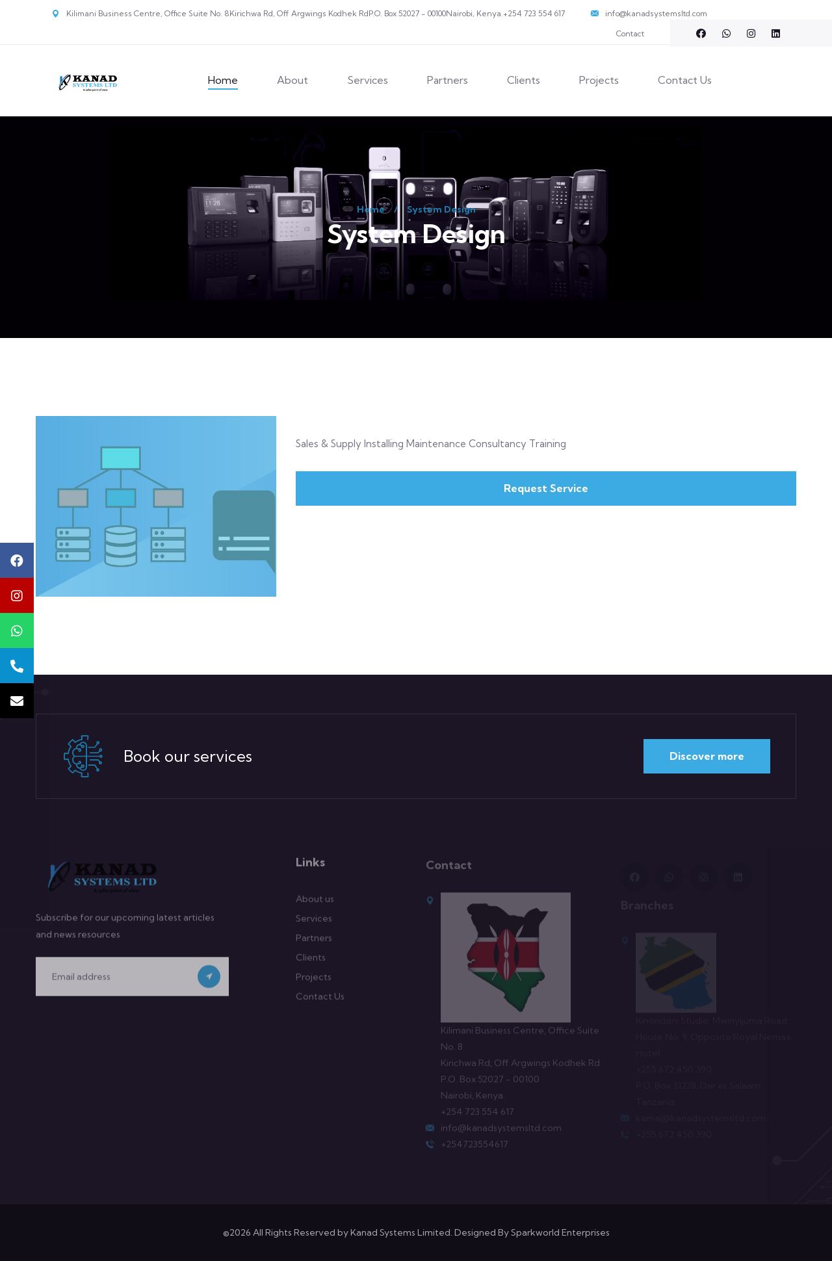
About (292, 79)
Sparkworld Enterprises (560, 1232)
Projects (599, 79)
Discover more (707, 755)
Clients (523, 79)
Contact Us (685, 79)
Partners (447, 79)
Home (223, 79)
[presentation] (134, 1029)
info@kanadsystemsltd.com (656, 13)
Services (367, 79)
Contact (630, 33)
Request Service (546, 488)
